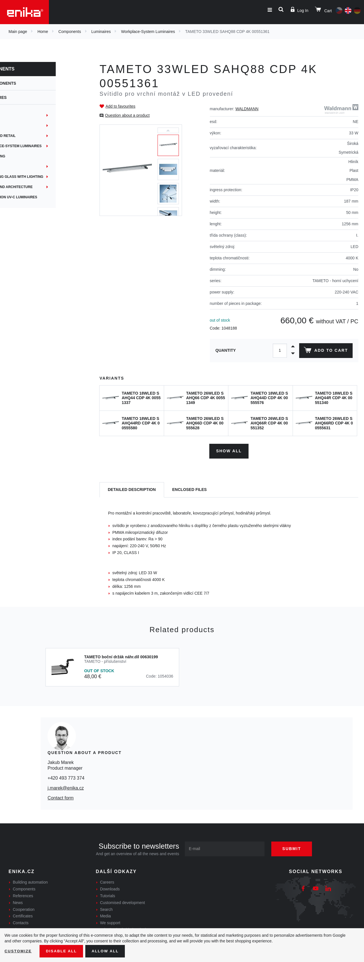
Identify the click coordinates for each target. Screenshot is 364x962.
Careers (107, 881)
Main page (18, 31)
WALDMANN (246, 109)
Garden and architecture (36, 187)
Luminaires (101, 31)
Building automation (30, 881)
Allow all (108, 951)
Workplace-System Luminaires (148, 31)
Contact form (60, 797)
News (18, 901)
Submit (295, 848)
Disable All (63, 951)
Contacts (20, 922)
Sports (18, 126)
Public (17, 166)
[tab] (132, 489)
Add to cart (325, 351)
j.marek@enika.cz (65, 787)
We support (110, 922)
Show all (229, 450)
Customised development (122, 901)
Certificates (23, 915)
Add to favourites (120, 106)
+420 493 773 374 (65, 776)
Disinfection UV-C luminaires (39, 197)
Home (43, 31)
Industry (20, 115)
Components (69, 31)
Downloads (110, 888)
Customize (19, 951)
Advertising (23, 156)
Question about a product (127, 115)
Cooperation (23, 908)
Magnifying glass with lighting (42, 177)
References (23, 895)
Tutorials (107, 895)
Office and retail (28, 136)
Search (106, 908)
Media (105, 915)
